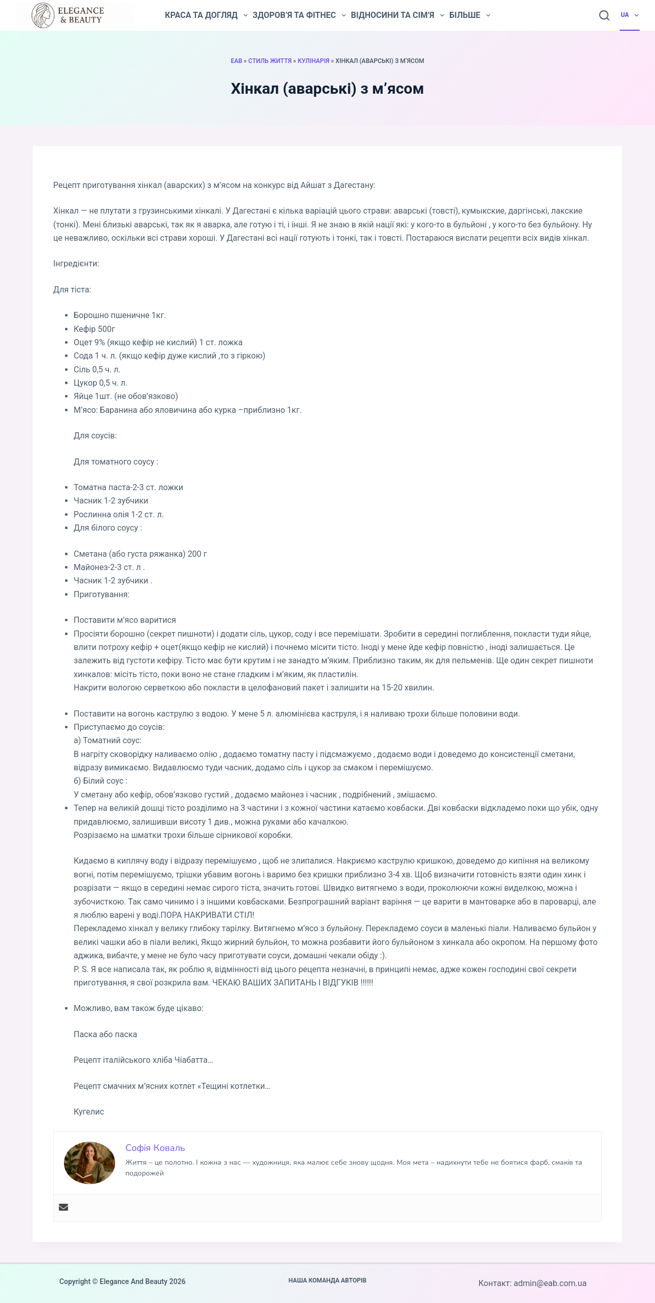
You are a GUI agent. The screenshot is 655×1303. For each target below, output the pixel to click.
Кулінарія (314, 61)
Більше (469, 15)
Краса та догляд (206, 15)
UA (630, 15)
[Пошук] (604, 15)
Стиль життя (270, 61)
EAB (236, 61)
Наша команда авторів (328, 1280)
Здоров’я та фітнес (299, 15)
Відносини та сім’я (397, 15)
